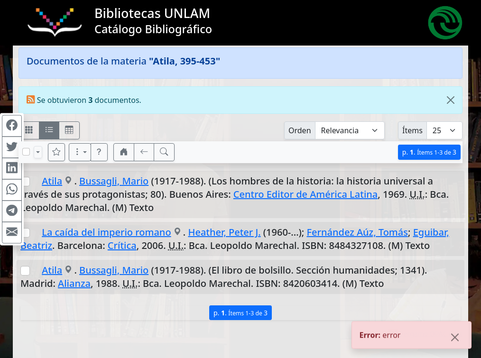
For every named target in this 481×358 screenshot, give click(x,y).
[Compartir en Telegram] (12, 211)
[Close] (450, 100)
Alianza (74, 283)
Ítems (412, 130)
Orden (299, 130)
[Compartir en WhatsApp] (12, 190)
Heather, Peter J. (224, 232)
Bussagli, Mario (113, 180)
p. (429, 152)
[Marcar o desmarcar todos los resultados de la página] (26, 152)
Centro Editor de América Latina (305, 194)
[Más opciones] (80, 152)
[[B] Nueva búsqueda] (164, 152)
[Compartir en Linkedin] (12, 168)
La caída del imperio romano (106, 232)
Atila (52, 180)
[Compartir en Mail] (12, 232)
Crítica (122, 245)
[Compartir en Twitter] (12, 147)
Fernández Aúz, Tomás (357, 232)
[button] (99, 152)
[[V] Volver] (144, 152)
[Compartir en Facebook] (12, 126)
